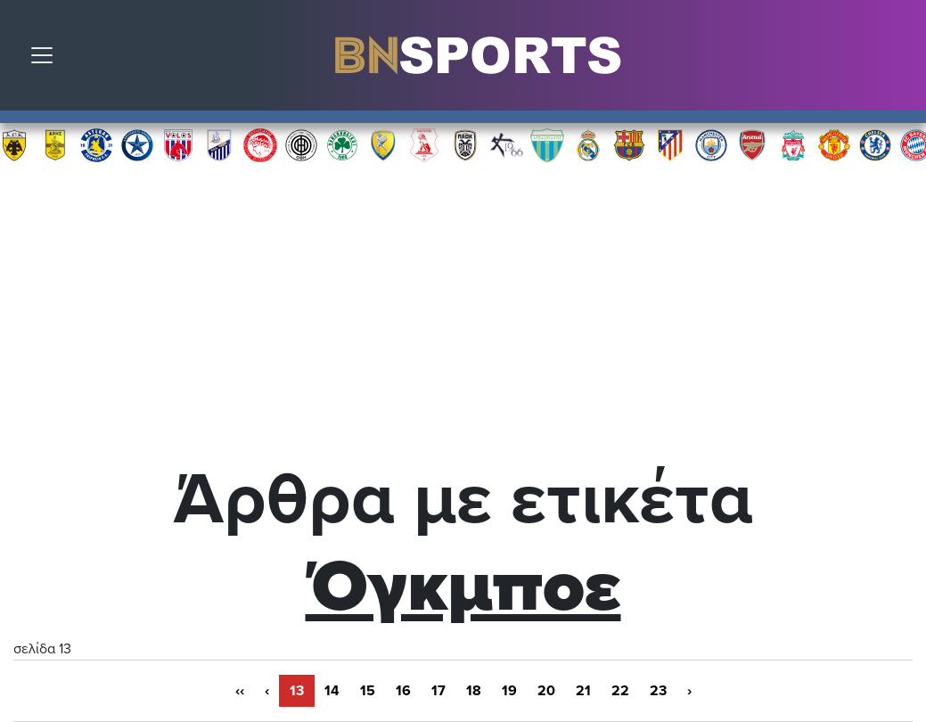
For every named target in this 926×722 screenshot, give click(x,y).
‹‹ (239, 691)
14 (332, 691)
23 (658, 691)
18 (473, 691)
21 (583, 691)
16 (403, 691)
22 (620, 691)
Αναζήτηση (899, 59)
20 (546, 691)
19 (509, 691)
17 (438, 691)
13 (297, 691)
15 (367, 691)
